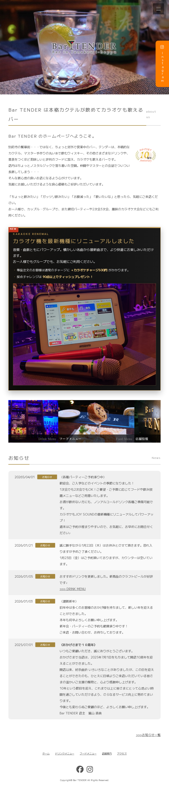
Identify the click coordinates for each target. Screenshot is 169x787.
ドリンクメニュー (64, 753)
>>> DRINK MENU (73, 588)
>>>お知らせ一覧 (148, 735)
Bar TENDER (80, 780)
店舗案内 (107, 753)
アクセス (122, 753)
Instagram (162, 63)
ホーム (46, 753)
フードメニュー (88, 753)
